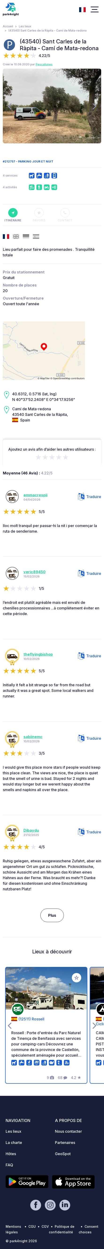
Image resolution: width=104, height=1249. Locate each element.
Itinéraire (12, 215)
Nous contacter (68, 1131)
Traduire (89, 496)
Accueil (8, 26)
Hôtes (11, 1153)
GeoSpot (63, 1153)
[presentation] (10, 106)
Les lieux (25, 26)
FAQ (9, 1165)
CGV (45, 1226)
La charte (14, 1142)
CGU (32, 1226)
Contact (65, 215)
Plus (52, 915)
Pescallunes (44, 64)
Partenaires (65, 1142)
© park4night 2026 (21, 1241)
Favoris (39, 215)
